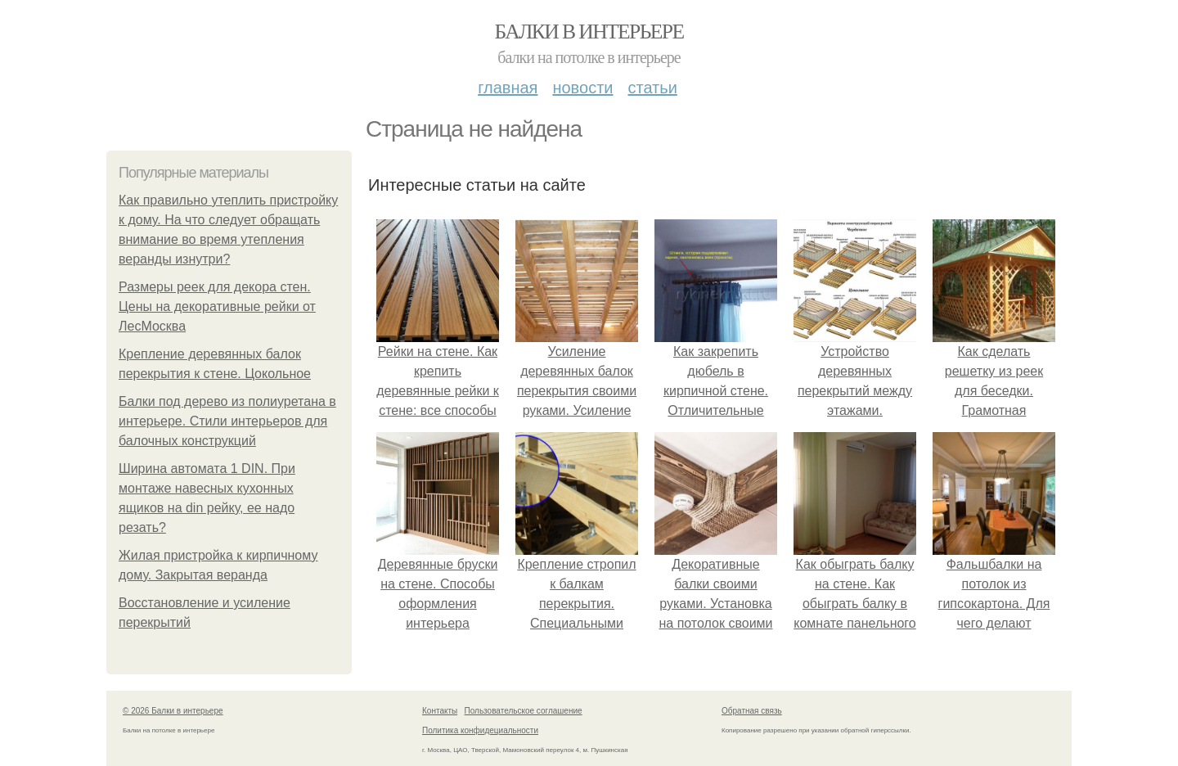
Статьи (652, 88)
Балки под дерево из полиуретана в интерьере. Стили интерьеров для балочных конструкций (227, 421)
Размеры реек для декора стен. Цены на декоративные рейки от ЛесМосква (217, 306)
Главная (507, 88)
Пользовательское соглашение (523, 710)
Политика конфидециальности (480, 730)
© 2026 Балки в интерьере (173, 710)
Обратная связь (752, 710)
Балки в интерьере (588, 31)
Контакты (439, 710)
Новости (582, 88)
